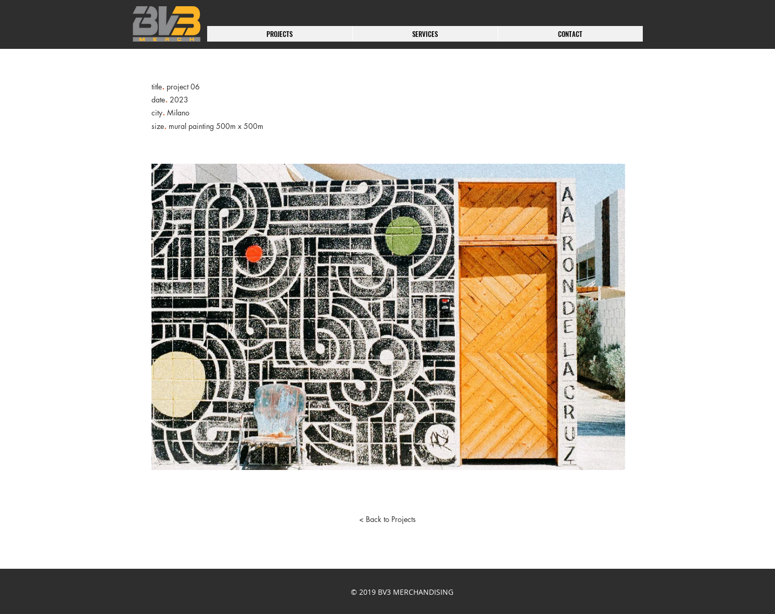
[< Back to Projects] (388, 519)
